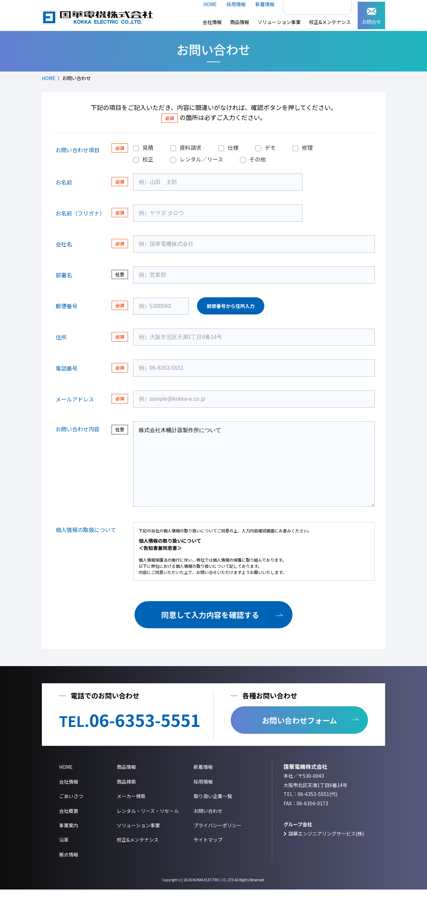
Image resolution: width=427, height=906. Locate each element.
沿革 (64, 856)
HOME (210, 4)
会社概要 (68, 827)
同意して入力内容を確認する (210, 631)
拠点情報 (68, 871)
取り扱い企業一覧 (213, 812)
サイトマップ (208, 856)
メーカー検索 (131, 812)
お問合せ (371, 16)
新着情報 (265, 4)
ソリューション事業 (279, 22)
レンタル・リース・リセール (148, 827)
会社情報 (212, 22)
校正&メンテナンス (330, 22)
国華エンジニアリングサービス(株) (326, 850)
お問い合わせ (208, 827)
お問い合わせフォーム (299, 736)
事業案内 (68, 841)
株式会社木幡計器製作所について (254, 472)
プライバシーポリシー (218, 841)
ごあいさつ (71, 812)
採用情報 (236, 4)
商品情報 (239, 22)
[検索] (310, 4)
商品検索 (126, 798)
